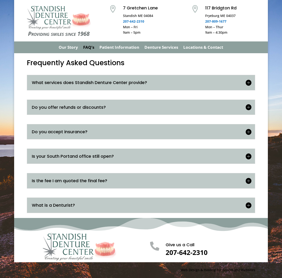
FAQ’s (88, 48)
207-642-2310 (133, 21)
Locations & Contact (203, 48)
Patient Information (119, 48)
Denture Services (161, 48)
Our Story (68, 48)
